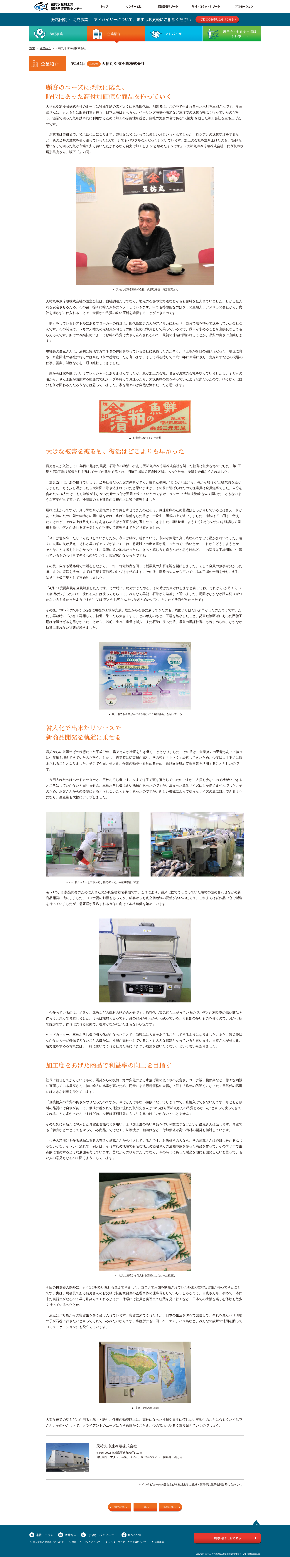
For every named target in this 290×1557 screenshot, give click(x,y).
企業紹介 (45, 48)
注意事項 (159, 1542)
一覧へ (145, 1507)
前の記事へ (120, 1507)
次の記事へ (169, 1507)
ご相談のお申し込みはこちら (217, 19)
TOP (32, 48)
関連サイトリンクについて (86, 1542)
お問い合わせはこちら (227, 1538)
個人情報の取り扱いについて (48, 1542)
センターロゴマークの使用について (127, 1542)
